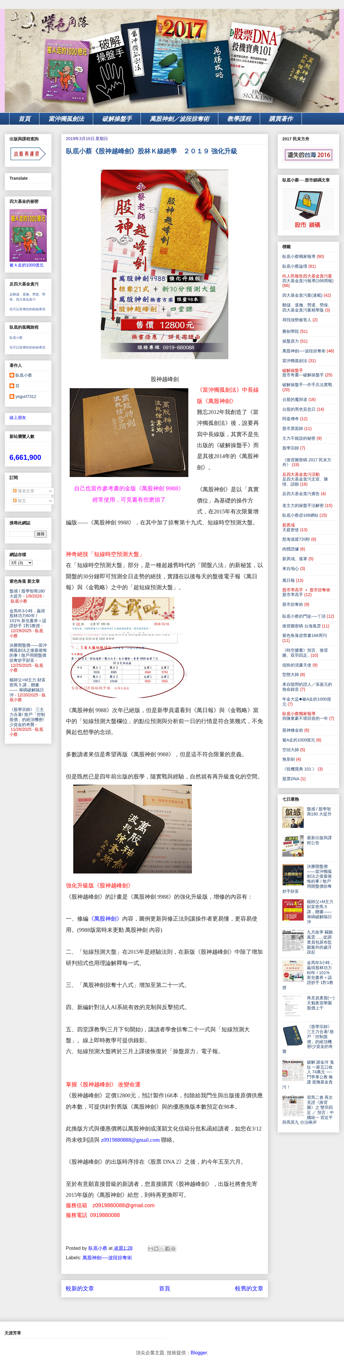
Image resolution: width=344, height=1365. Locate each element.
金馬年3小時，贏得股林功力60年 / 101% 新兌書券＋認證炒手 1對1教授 (27, 618)
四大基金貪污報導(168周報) (308, 280)
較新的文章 (80, 1288)
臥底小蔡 (16, 337)
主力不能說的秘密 (299, 438)
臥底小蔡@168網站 (300, 515)
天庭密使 (290, 529)
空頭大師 (290, 749)
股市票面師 (292, 428)
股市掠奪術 (292, 604)
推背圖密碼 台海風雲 (301, 626)
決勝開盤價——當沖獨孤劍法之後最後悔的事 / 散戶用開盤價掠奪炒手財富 (28, 652)
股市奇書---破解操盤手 (303, 374)
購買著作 (281, 118)
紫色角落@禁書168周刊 (304, 635)
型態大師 (290, 674)
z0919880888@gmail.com (130, 1140)
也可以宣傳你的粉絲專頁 (27, 309)
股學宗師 (290, 448)
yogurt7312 (25, 396)
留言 (19, 500)
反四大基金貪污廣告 (301, 493)
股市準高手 (292, 594)
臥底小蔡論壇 (294, 266)
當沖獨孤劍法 (66, 118)
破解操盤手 (117, 118)
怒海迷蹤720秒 (296, 539)
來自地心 (290, 568)
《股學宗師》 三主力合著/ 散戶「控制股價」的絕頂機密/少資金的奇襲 (27, 717)
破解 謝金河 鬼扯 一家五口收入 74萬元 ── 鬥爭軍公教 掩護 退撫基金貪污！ (308, 1074)
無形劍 (288, 759)
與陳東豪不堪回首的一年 (305, 718)
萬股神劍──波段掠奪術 (107, 1257)
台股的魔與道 (294, 399)
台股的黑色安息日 (299, 409)
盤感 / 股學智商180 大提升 (319, 811)
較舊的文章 (249, 1288)
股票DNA (291, 778)
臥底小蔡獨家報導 (299, 256)
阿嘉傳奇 (290, 418)
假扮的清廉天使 (296, 665)
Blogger (199, 1352)
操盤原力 (290, 341)
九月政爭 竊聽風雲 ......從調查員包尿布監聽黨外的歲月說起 (320, 942)
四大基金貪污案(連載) (302, 295)
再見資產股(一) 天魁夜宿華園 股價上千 (321, 1002)
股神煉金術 (292, 730)
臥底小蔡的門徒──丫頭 (304, 616)
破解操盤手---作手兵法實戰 (307, 384)
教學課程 (239, 118)
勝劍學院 (290, 331)
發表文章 (23, 491)
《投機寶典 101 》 (299, 769)
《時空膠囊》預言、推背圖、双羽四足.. (305, 653)
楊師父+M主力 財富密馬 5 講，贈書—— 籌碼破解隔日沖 (27, 687)
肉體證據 (290, 549)
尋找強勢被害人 (296, 319)
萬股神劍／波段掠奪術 (179, 118)
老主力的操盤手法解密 (303, 505)
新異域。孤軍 (294, 558)
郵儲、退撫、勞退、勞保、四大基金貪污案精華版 (307, 307)
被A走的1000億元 (298, 740)
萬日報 (288, 580)
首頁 (24, 118)
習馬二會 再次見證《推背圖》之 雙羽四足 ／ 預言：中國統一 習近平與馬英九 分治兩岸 (308, 1110)
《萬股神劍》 (105, 919)
